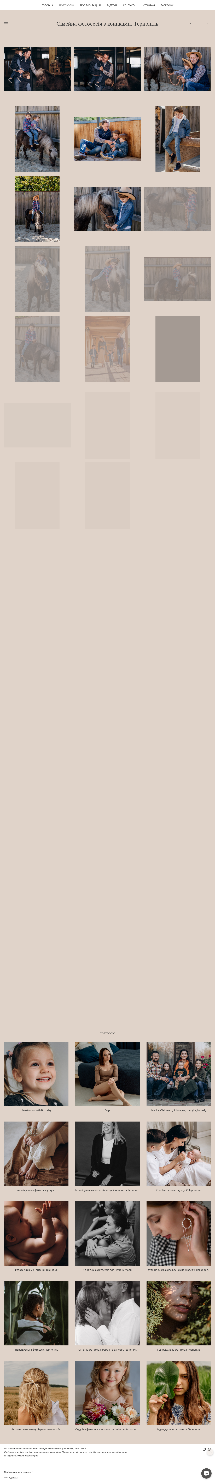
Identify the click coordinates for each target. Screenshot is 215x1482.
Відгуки (112, 5)
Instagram (148, 5)
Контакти (129, 5)
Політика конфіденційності (18, 1472)
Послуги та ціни (90, 5)
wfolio (15, 1477)
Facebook (167, 5)
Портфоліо (66, 5)
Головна (47, 5)
